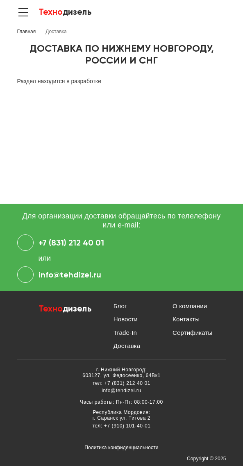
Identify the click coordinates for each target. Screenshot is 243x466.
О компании (190, 305)
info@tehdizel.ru (59, 274)
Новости (126, 319)
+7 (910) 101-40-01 (127, 426)
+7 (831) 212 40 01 (60, 242)
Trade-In (125, 332)
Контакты (186, 319)
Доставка (127, 345)
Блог (120, 305)
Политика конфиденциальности (121, 447)
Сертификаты (192, 332)
